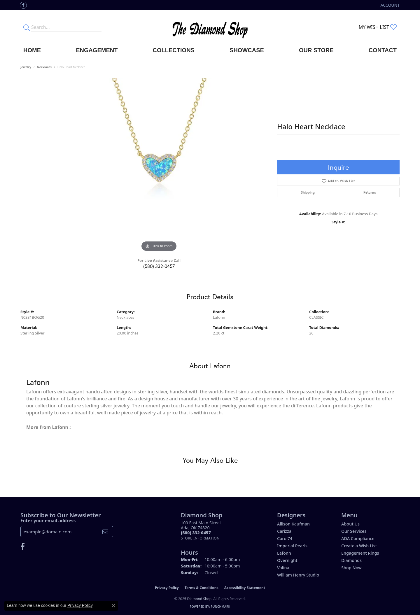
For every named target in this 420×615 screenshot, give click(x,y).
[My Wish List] (378, 27)
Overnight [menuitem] (287, 560)
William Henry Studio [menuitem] (298, 575)
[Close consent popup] (113, 605)
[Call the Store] (196, 532)
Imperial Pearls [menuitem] (292, 546)
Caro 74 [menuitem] (284, 538)
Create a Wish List (359, 546)
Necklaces (44, 67)
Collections (174, 50)
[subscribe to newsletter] (105, 531)
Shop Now (351, 567)
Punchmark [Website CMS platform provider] (220, 607)
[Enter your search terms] (66, 27)
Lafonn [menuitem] (284, 553)
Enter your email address (48, 520)
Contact (383, 50)
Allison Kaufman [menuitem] (293, 524)
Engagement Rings (360, 553)
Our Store (316, 50)
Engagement (97, 50)
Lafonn (219, 317)
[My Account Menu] (390, 5)
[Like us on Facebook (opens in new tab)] (23, 5)
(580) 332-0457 (159, 266)
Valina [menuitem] (283, 567)
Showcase (247, 50)
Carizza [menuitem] (284, 531)
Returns (369, 192)
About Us (350, 524)
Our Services (353, 531)
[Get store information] (200, 538)
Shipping (308, 192)
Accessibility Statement (244, 587)
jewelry (25, 67)
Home (32, 50)
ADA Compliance (357, 538)
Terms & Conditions (201, 587)
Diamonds (351, 560)
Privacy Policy (167, 587)
